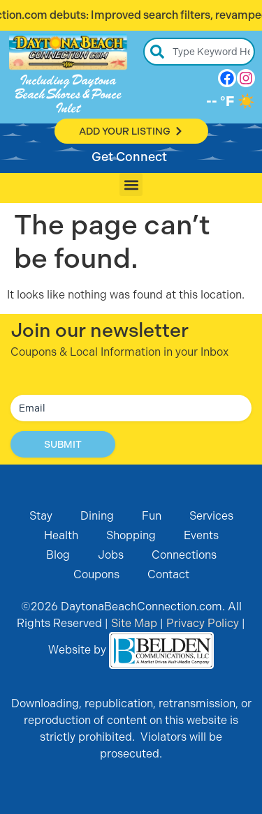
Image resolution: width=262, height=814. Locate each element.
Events (201, 535)
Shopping (131, 535)
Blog (58, 554)
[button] (131, 184)
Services (211, 515)
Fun (151, 515)
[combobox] (199, 52)
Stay (40, 515)
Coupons (96, 574)
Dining (97, 515)
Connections (184, 554)
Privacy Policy (202, 623)
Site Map (134, 623)
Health (61, 535)
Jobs (111, 554)
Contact (168, 574)
